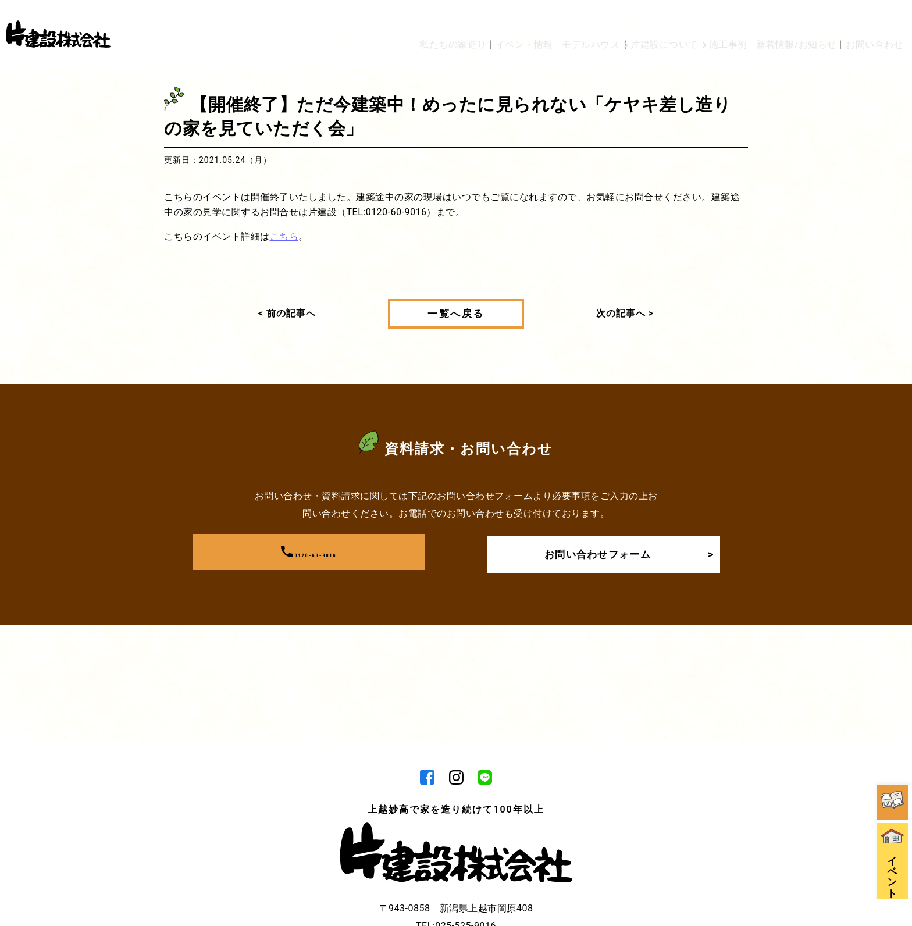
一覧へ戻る (456, 313)
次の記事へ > (625, 313)
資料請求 (894, 695)
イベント (894, 777)
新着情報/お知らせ (787, 18)
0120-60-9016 (309, 552)
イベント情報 (468, 18)
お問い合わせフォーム (624, 552)
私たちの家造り (388, 18)
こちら (284, 236)
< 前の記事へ (287, 313)
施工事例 (711, 18)
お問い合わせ (874, 18)
